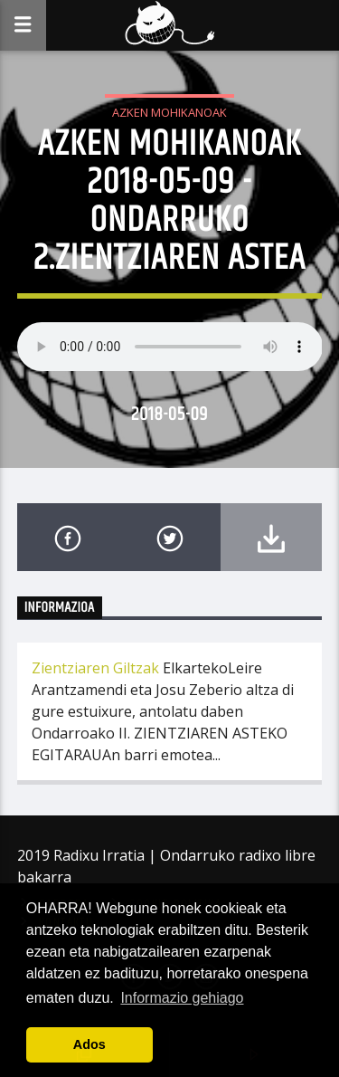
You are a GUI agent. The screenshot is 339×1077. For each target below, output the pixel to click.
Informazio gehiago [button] (181, 998)
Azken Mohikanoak (169, 112)
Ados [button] (89, 1044)
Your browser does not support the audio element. (170, 346)
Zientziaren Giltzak (95, 668)
